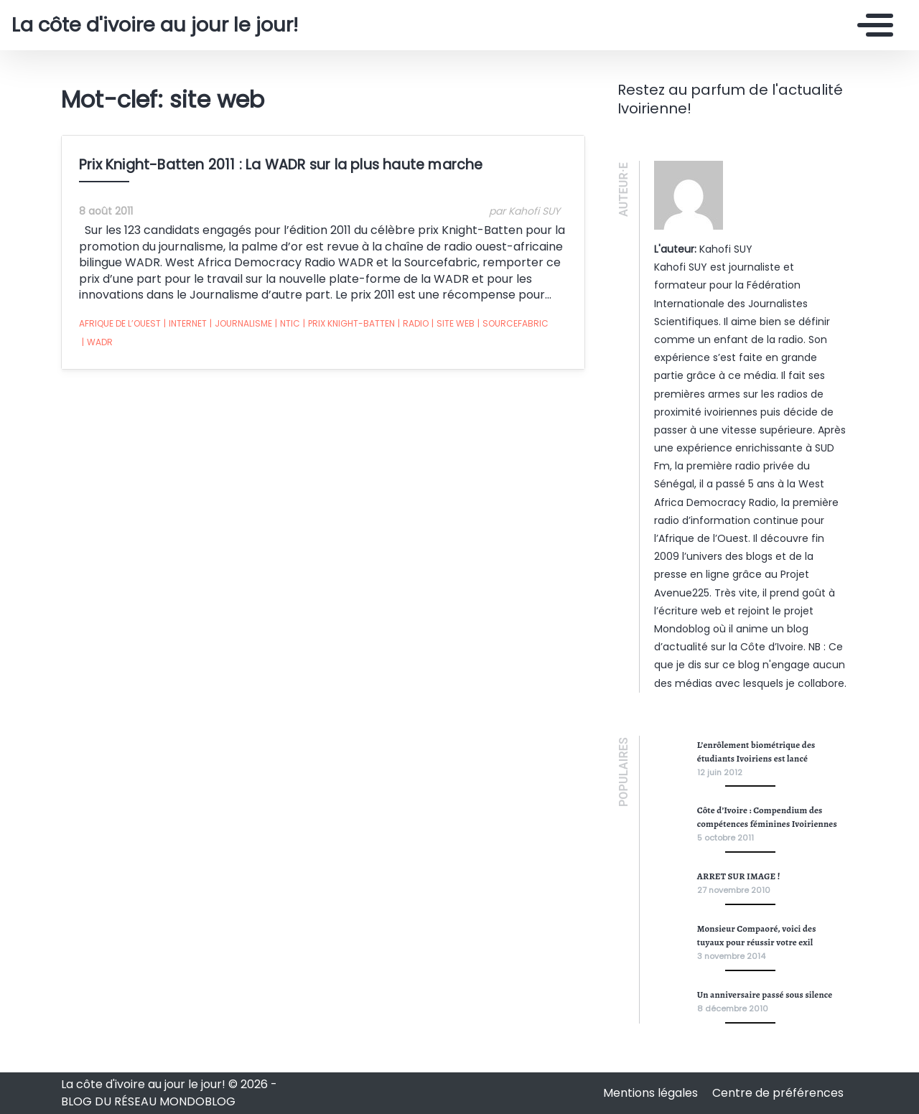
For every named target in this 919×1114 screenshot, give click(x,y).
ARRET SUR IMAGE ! (738, 876)
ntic (287, 323)
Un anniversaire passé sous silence (765, 994)
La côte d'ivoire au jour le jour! (154, 25)
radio (413, 323)
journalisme (241, 323)
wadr (97, 342)
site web (453, 323)
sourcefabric (513, 323)
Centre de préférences (778, 1093)
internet (185, 323)
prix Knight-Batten (349, 323)
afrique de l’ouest (120, 323)
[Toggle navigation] (872, 25)
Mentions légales (652, 1093)
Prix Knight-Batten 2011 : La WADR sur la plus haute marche (281, 164)
